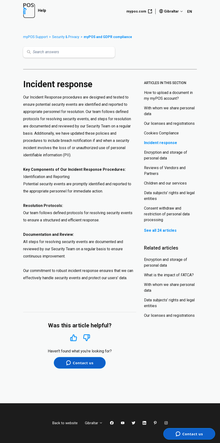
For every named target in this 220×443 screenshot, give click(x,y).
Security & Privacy (65, 37)
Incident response (160, 142)
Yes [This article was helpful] (73, 337)
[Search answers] (69, 52)
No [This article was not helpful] (86, 338)
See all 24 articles (160, 230)
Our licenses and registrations (169, 123)
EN (189, 11)
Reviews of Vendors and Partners (165, 170)
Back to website (65, 423)
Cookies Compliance (161, 133)
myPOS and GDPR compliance (108, 37)
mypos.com (139, 11)
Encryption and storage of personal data (165, 155)
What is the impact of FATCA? (169, 275)
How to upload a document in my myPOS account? (168, 95)
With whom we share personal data (169, 111)
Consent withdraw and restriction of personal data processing (167, 214)
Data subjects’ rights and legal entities (169, 196)
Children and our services (165, 183)
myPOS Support (35, 37)
